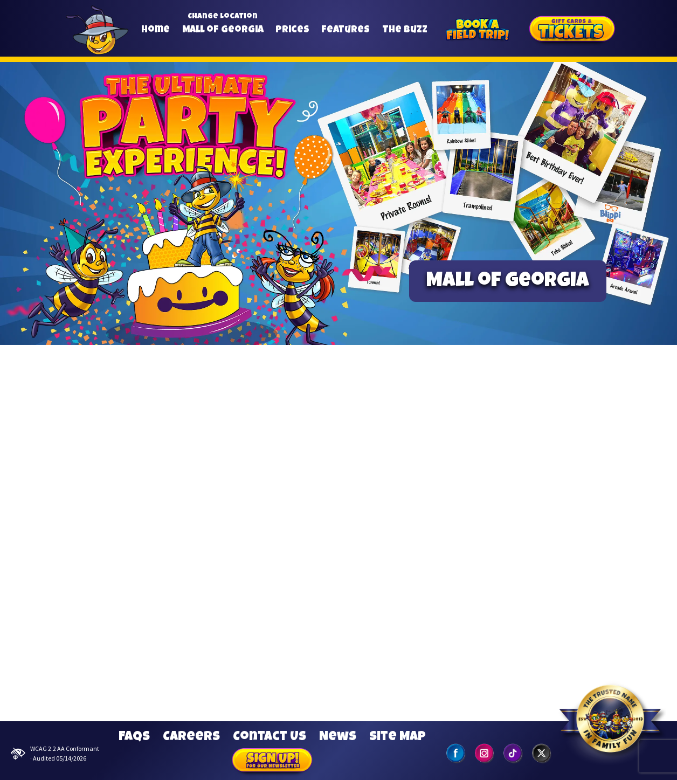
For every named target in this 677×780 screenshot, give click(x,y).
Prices (292, 30)
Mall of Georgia (223, 30)
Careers (191, 737)
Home (155, 30)
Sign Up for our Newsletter (272, 762)
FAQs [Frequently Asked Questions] (134, 737)
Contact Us (269, 737)
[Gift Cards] (572, 31)
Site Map (397, 737)
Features (345, 30)
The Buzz (404, 30)
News (337, 737)
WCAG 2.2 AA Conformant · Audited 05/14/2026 (55, 753)
